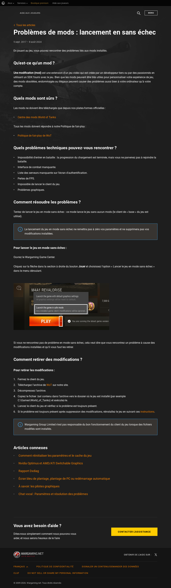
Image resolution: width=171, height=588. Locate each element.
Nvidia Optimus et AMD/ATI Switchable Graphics (51, 463)
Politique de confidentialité (54, 566)
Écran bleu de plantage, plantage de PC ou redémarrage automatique (64, 478)
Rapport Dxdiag (29, 471)
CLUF (16, 573)
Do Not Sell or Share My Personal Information (58, 573)
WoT (49, 385)
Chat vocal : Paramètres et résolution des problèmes (53, 494)
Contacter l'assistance (134, 531)
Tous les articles (25, 25)
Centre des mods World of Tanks (37, 117)
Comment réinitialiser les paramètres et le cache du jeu (55, 455)
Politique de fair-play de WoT (35, 135)
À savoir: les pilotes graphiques (39, 486)
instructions (147, 411)
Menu (151, 13)
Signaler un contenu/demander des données (110, 566)
